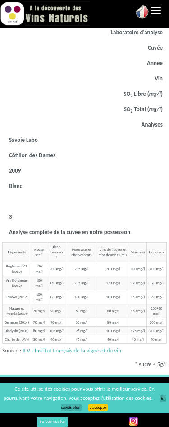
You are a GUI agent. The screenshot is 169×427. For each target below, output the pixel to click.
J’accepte (98, 407)
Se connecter (52, 421)
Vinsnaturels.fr (45, 13)
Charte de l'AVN (17, 339)
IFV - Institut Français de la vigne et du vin (72, 350)
